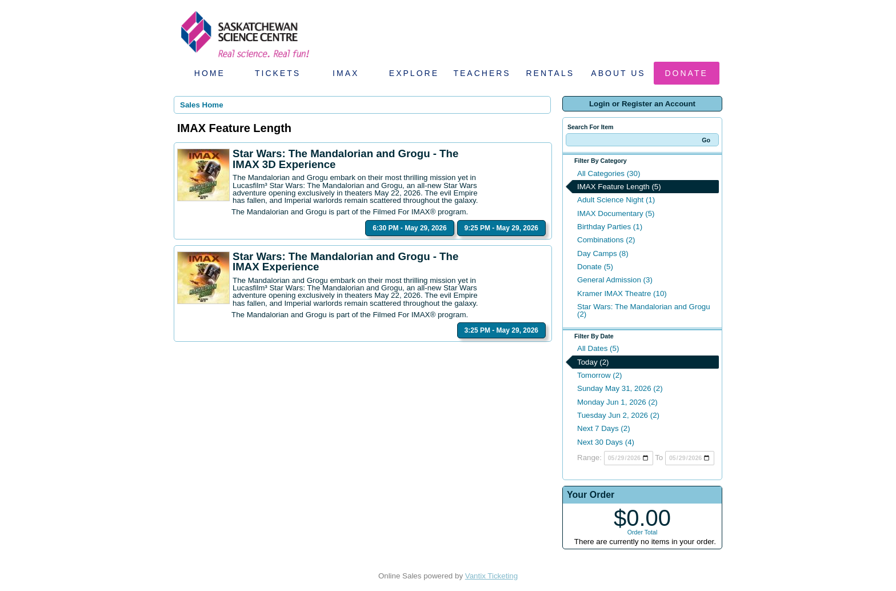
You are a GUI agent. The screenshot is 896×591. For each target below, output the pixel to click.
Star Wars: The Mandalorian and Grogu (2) (643, 310)
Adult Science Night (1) (616, 199)
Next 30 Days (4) (605, 442)
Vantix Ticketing (491, 576)
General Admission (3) (615, 279)
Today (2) (593, 362)
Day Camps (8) (603, 253)
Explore (414, 73)
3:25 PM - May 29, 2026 (501, 330)
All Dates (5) (598, 348)
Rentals (550, 73)
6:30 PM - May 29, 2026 (409, 228)
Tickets (278, 73)
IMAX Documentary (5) (616, 213)
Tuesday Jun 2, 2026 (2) (618, 415)
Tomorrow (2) (599, 375)
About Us (618, 73)
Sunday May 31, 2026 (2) (620, 388)
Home (209, 73)
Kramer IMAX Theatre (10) (622, 293)
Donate (686, 73)
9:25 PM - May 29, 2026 (501, 228)
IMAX (346, 73)
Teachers (481, 73)
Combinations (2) (606, 239)
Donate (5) (595, 266)
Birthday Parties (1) (609, 226)
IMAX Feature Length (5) (619, 186)
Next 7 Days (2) (603, 428)
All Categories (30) (608, 173)
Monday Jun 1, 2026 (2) (617, 402)
